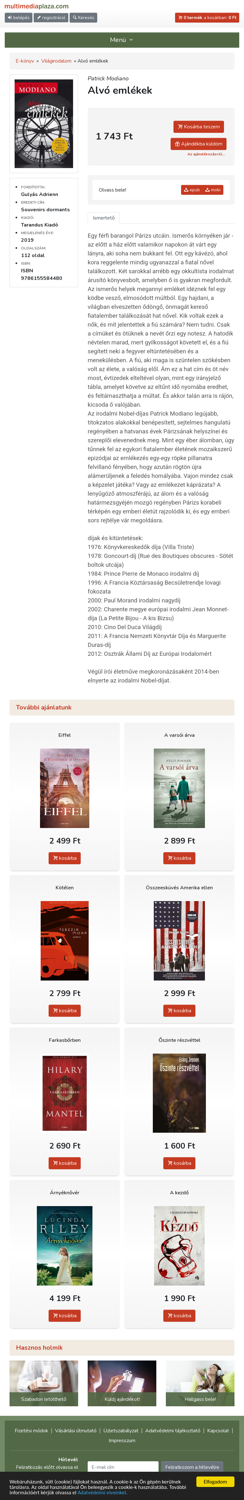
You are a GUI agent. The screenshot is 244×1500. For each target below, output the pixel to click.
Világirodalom (56, 61)
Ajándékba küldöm (198, 143)
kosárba (65, 858)
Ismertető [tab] (104, 217)
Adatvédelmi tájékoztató (172, 1430)
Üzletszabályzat (121, 1430)
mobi (212, 190)
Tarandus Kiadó (39, 224)
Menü (122, 40)
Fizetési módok (31, 1430)
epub (192, 190)
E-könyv (25, 61)
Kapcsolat (218, 1430)
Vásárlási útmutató (76, 1430)
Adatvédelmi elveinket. (103, 1493)
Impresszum (122, 1440)
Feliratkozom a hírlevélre (192, 1467)
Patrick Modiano (108, 78)
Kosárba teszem (199, 126)
